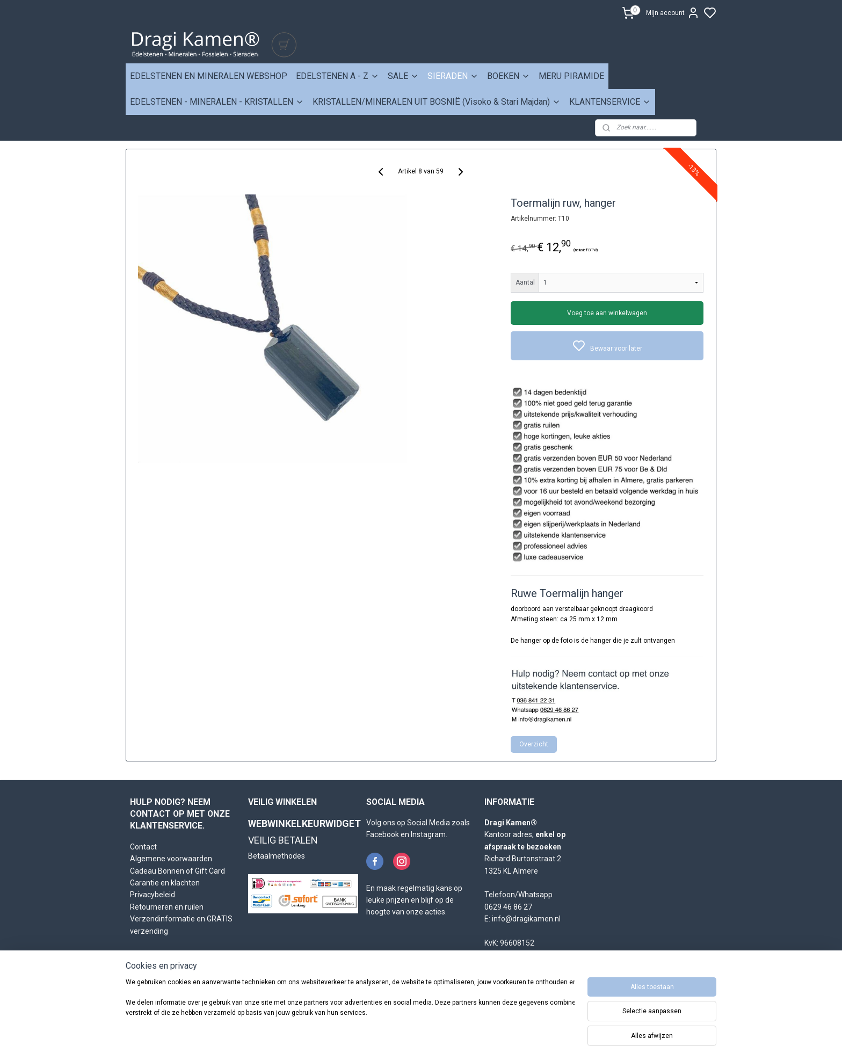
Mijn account (673, 12)
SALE (403, 76)
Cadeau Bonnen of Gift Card (177, 871)
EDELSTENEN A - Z (337, 76)
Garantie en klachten (165, 882)
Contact (143, 846)
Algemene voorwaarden (171, 858)
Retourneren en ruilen (167, 907)
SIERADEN (452, 76)
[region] (350, 1009)
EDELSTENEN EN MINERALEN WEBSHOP (208, 76)
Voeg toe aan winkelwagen (608, 313)
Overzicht (534, 744)
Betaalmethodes (276, 856)
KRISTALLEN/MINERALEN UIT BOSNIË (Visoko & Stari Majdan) (437, 102)
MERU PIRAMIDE (571, 76)
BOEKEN (508, 76)
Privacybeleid (152, 894)
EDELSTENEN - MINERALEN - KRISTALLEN (217, 102)
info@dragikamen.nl (526, 918)
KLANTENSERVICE (610, 102)
